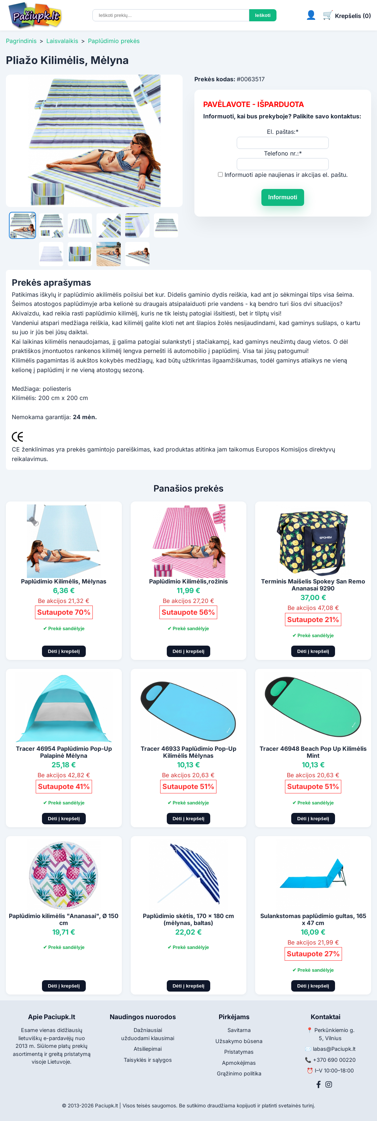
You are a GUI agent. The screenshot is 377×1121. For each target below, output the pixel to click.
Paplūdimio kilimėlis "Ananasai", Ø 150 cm (64, 919)
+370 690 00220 (334, 1060)
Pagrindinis (21, 40)
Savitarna (239, 1030)
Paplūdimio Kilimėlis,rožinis (188, 581)
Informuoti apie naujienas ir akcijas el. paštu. (286, 174)
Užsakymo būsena (239, 1041)
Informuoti (282, 197)
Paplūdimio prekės (114, 40)
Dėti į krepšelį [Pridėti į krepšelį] (64, 651)
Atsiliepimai (148, 1049)
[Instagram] (328, 1084)
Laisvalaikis (62, 40)
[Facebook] (318, 1084)
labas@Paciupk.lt (334, 1049)
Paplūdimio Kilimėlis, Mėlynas (63, 581)
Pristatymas (239, 1052)
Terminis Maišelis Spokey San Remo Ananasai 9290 (313, 585)
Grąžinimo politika (239, 1073)
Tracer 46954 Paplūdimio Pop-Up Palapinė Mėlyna (64, 752)
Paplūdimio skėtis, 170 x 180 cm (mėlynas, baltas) (188, 919)
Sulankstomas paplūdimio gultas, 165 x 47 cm (313, 919)
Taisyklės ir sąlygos (148, 1060)
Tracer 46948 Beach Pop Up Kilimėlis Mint (313, 752)
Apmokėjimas (239, 1063)
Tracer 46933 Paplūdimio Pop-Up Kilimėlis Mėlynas (188, 752)
